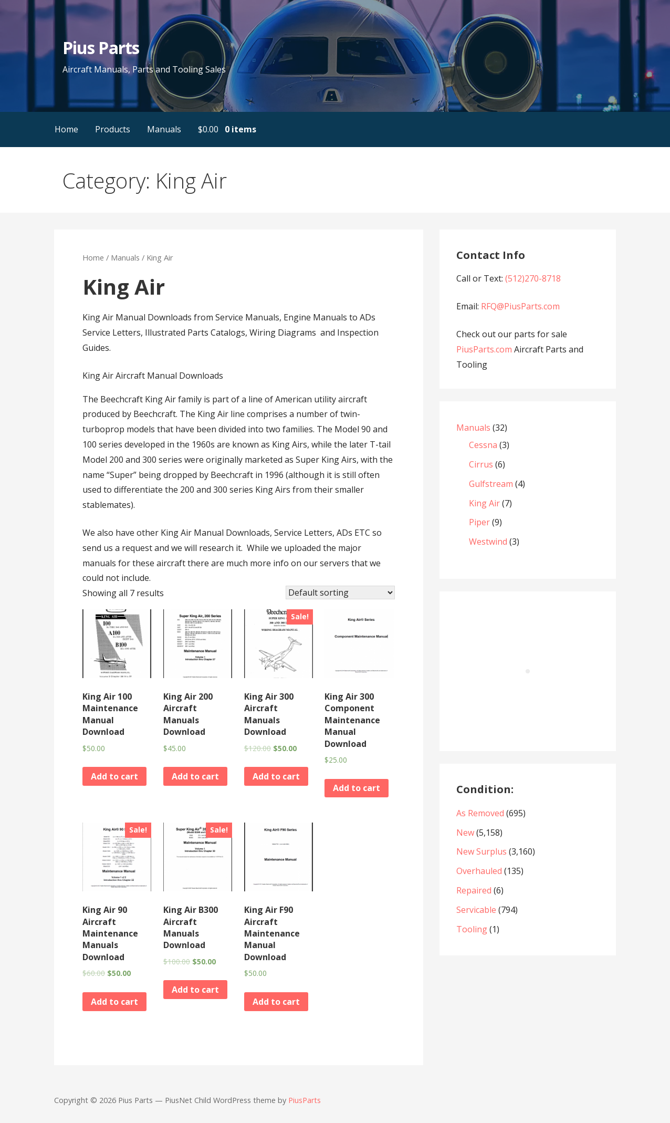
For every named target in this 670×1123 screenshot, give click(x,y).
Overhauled (479, 871)
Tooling (471, 929)
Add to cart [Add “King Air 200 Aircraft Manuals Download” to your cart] (195, 776)
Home (66, 129)
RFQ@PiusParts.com (520, 306)
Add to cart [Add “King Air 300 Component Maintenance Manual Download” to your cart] (356, 788)
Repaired (473, 890)
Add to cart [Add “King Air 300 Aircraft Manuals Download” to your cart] (276, 776)
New (465, 832)
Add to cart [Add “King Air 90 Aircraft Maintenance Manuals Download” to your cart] (114, 1001)
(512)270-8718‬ (533, 278)
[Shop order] (340, 592)
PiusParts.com (485, 349)
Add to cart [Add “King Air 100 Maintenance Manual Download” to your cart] (114, 776)
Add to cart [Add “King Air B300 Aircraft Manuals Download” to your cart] (195, 989)
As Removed (480, 813)
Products (112, 129)
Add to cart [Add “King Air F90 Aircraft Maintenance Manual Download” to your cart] (276, 1001)
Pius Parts (100, 47)
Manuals (164, 129)
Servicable (476, 910)
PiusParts (304, 1100)
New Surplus (481, 851)
